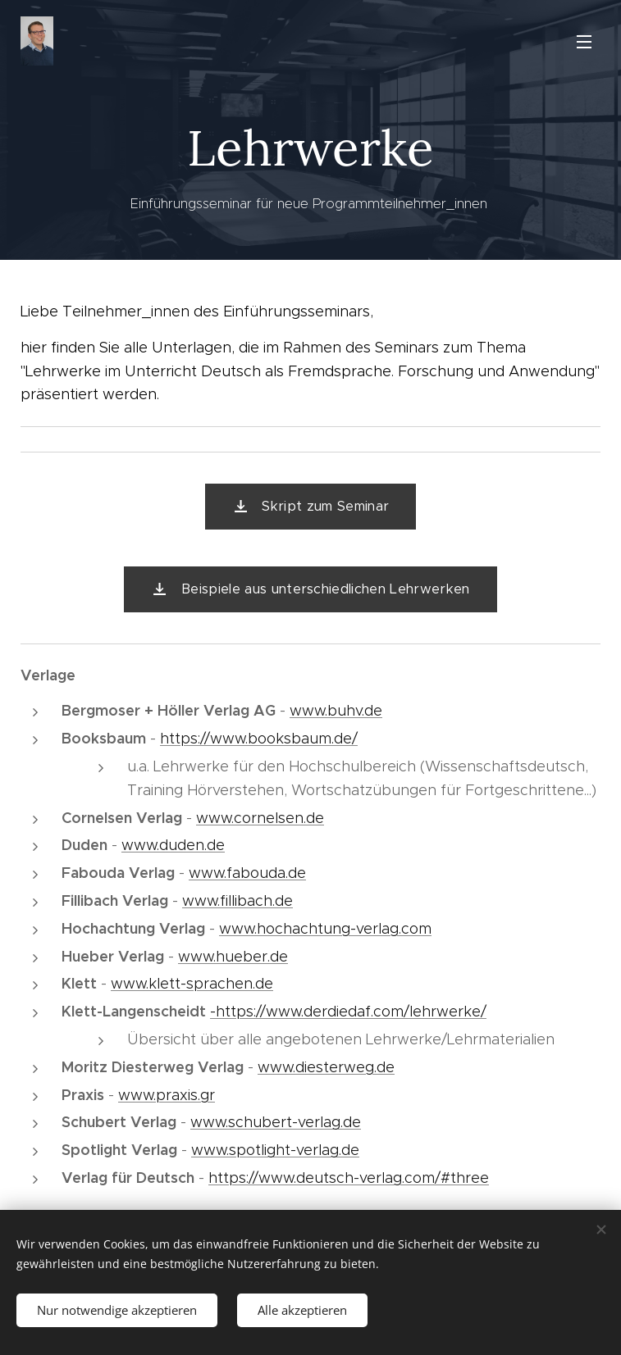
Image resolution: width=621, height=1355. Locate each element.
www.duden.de (173, 845)
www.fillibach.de (237, 901)
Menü (584, 42)
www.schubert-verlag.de (275, 1122)
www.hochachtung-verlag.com (325, 929)
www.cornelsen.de (260, 818)
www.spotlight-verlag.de (275, 1150)
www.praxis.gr (166, 1095)
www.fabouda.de (247, 873)
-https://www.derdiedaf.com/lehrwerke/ (348, 1012)
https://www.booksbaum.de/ (259, 739)
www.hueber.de (233, 957)
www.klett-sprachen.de (192, 984)
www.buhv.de (336, 711)
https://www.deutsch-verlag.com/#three (348, 1178)
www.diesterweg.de (326, 1067)
